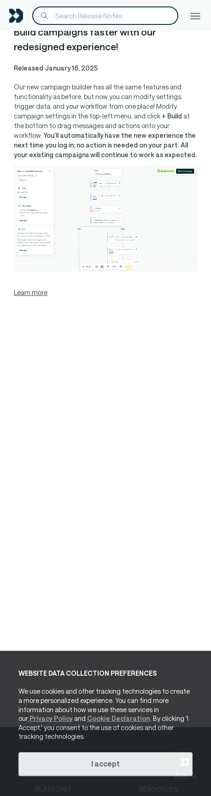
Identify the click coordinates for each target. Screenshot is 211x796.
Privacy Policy (50, 718)
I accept (105, 763)
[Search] (105, 15)
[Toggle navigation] (195, 15)
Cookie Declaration (118, 718)
